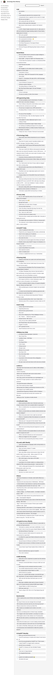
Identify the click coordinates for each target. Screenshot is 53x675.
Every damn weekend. (24, 552)
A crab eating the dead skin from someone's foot (29, 15)
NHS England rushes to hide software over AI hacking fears (30, 615)
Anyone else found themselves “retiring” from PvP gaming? (32, 277)
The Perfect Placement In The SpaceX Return (29, 43)
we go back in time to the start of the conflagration (30, 358)
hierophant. (21, 340)
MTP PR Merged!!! (23, 450)
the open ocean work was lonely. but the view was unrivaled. (32, 362)
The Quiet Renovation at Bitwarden (24, 383)
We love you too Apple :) (24, 19)
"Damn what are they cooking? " (26, 210)
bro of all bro (21, 11)
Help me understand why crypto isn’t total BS (29, 550)
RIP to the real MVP (23, 35)
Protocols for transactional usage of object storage (30, 123)
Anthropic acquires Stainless (25, 84)
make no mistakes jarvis (24, 251)
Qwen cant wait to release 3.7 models (27, 448)
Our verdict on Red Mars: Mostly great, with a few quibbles (30, 625)
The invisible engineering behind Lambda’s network (30, 568)
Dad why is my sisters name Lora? (26, 472)
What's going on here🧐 (24, 200)
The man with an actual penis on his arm (28, 37)
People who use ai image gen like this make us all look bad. (32, 232)
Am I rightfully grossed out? (25, 41)
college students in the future (25, 245)
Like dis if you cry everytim (25, 645)
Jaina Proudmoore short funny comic (27, 328)
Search (42, 5)
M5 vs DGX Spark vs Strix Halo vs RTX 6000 (29, 458)
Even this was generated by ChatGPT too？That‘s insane (31, 641)
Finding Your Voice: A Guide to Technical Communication (31, 131)
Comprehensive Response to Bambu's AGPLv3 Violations (29, 391)
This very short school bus (24, 206)
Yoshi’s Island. (22, 344)
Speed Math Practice (5, 13)
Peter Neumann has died (24, 64)
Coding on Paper (22, 121)
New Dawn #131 (22, 352)
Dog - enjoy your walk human (25, 212)
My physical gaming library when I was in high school (30, 299)
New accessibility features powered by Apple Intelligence (31, 54)
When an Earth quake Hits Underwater (27, 23)
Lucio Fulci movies (23, 360)
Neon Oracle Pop (22, 336)
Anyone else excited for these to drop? (27, 235)
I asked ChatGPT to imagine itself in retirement (29, 643)
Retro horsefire (22, 356)
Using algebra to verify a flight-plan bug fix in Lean (30, 119)
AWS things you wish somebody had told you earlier (30, 566)
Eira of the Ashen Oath (24, 354)
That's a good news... (23, 460)
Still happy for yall (23, 470)
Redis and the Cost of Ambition (23, 375)
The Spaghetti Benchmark (24, 653)
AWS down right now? (24, 588)
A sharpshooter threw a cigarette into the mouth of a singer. (32, 17)
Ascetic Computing (21, 371)
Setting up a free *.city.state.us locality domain (27, 397)
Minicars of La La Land (24, 350)
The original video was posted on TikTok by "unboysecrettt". (32, 220)
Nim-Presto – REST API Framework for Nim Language (31, 74)
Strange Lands (22, 348)
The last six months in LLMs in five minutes (28, 94)
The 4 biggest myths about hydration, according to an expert (30, 613)
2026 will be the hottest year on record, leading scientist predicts (31, 621)
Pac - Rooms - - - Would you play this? (27, 316)
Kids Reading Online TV (6, 15)
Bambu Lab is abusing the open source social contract (29, 373)
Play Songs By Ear (5, 11)
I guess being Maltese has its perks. (27, 247)
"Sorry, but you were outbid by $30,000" (27, 320)
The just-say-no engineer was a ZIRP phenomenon (30, 107)
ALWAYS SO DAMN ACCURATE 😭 (27, 657)
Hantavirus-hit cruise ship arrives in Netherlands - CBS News (30, 481)
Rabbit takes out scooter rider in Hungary (28, 204)
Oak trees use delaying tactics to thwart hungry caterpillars (30, 611)
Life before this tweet (23, 659)
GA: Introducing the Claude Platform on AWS (29, 570)
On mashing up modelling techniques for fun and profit (31, 125)
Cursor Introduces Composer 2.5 (26, 82)
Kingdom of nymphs (23, 324)
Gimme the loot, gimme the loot (26, 310)
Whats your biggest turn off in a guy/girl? (28, 436)
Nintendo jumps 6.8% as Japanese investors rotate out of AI (32, 301)
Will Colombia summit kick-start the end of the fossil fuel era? (30, 603)
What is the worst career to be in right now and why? (30, 415)
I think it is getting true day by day (26, 230)
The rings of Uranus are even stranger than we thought (29, 601)
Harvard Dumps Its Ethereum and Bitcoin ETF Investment (31, 541)
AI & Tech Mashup (4, 5)
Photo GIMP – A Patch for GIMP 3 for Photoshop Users (31, 58)
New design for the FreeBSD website (25, 389)
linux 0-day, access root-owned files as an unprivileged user (30, 377)
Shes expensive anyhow (24, 249)
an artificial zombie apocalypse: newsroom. (28, 334)
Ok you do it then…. (23, 45)
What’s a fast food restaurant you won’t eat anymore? (30, 434)
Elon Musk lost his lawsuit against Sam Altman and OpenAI (32, 239)
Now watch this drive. (23, 237)
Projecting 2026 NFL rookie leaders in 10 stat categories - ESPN (31, 507)
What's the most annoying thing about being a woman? (31, 438)
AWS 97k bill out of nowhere (25, 572)
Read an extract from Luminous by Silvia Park (27, 605)
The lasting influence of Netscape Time (27, 86)
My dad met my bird (23, 202)
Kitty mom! (21, 312)
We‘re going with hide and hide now (27, 21)
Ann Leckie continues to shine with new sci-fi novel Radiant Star (31, 623)
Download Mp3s (4, 7)
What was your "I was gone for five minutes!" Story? (30, 420)
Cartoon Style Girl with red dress (26, 306)
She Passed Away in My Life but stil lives (28, 322)
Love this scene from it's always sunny (27, 214)
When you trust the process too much (27, 635)
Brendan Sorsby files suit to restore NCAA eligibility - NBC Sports (31, 509)
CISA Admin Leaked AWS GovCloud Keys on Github (30, 190)
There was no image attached (25, 651)
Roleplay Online (4, 19)
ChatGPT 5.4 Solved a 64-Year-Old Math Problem (30, 647)
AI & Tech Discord (4, 9)
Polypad (20, 66)
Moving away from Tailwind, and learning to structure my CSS (30, 387)
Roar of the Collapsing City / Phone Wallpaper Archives (31, 314)
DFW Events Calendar (5, 17)
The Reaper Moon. (23, 342)
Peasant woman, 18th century (25, 318)
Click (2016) (21, 76)
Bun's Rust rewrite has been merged (25, 385)
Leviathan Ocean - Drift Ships (25, 338)
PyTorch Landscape (23, 92)
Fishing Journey (22, 346)
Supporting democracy (24, 308)
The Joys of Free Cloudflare (25, 113)
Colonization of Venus (23, 72)
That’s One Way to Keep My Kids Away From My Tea (30, 208)
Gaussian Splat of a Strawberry (26, 56)
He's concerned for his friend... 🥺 (26, 39)
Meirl (20, 13)
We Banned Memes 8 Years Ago (26, 531)
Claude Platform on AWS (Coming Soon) (28, 586)
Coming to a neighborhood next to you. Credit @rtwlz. (31, 253)
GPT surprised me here (24, 326)
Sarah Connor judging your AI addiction (27, 233)
